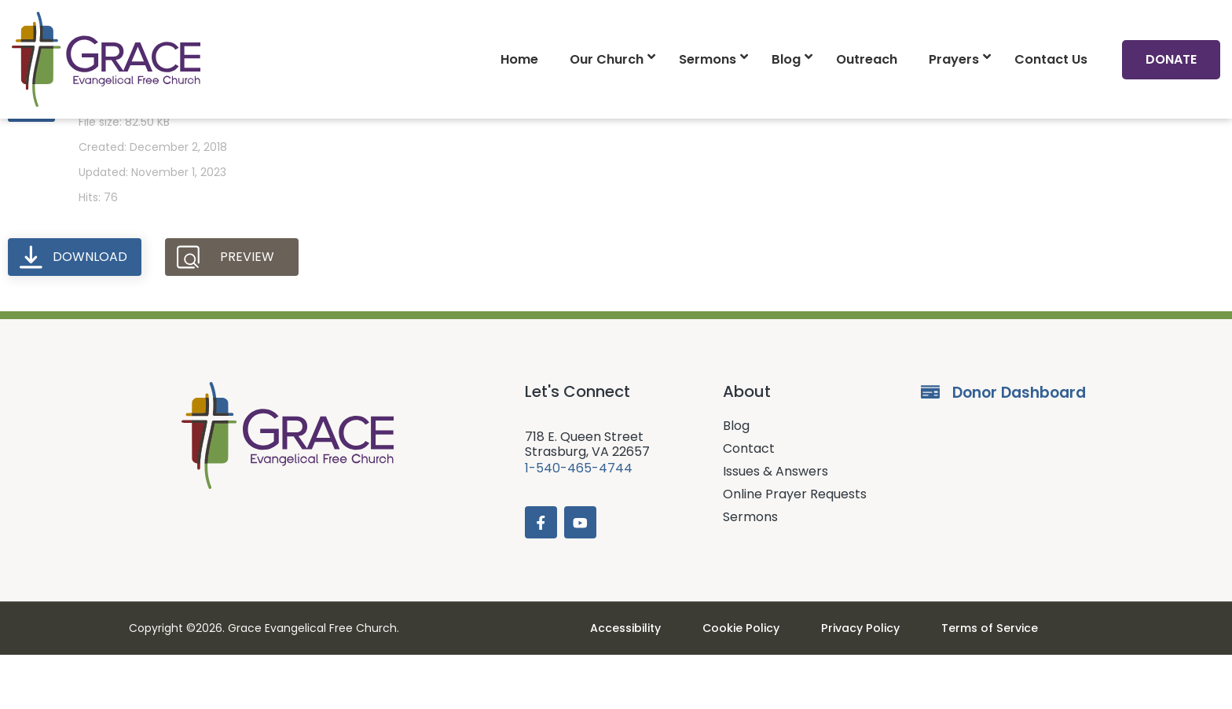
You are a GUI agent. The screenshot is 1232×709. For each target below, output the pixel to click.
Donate (1171, 59)
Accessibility (642, 682)
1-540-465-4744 (578, 520)
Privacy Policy (855, 682)
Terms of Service (973, 682)
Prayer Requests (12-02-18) (189, 138)
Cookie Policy (748, 682)
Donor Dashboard (1019, 444)
